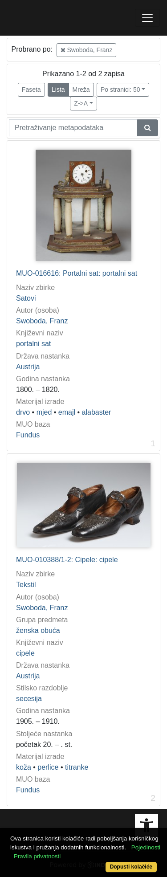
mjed (44, 412)
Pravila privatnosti (37, 856)
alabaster (96, 412)
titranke (76, 767)
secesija (29, 698)
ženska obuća (38, 630)
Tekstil (26, 584)
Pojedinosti (145, 847)
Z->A (81, 103)
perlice (47, 767)
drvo (23, 412)
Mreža (81, 89)
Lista (58, 89)
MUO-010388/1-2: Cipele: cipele (67, 559)
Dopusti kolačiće (131, 867)
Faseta (31, 89)
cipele (25, 653)
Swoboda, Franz (87, 49)
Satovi (26, 298)
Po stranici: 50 (120, 89)
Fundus (28, 435)
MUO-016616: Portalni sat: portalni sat (76, 273)
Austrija (28, 367)
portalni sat (33, 343)
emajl (66, 412)
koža (23, 767)
